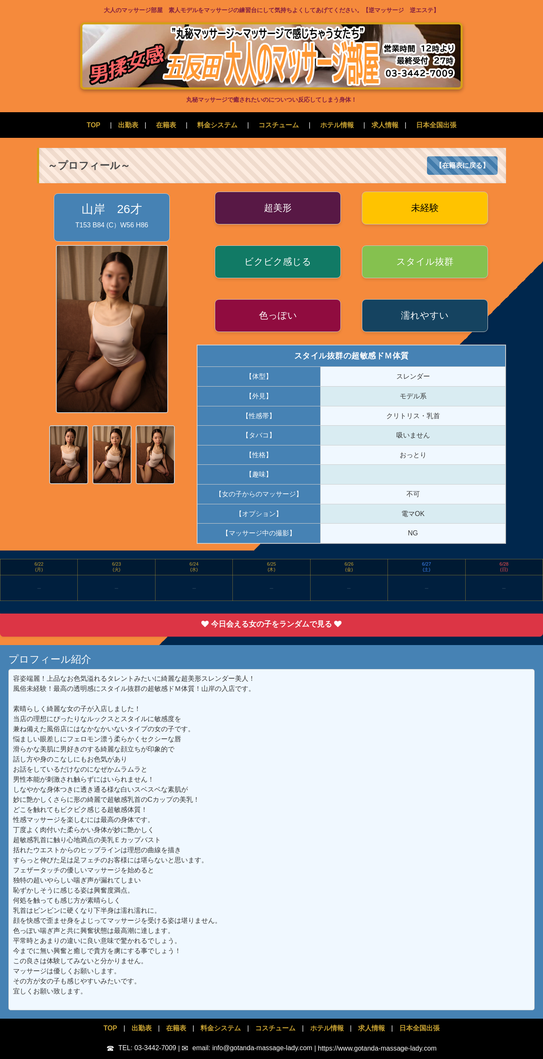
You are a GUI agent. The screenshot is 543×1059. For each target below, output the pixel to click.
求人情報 (385, 125)
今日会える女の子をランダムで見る (271, 624)
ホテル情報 (337, 125)
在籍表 (166, 125)
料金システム (217, 125)
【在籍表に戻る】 (462, 165)
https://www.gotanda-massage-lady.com (377, 1047)
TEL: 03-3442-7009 (142, 1047)
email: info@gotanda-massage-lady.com (248, 1047)
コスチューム (278, 125)
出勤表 (128, 125)
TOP (93, 125)
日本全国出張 (436, 125)
